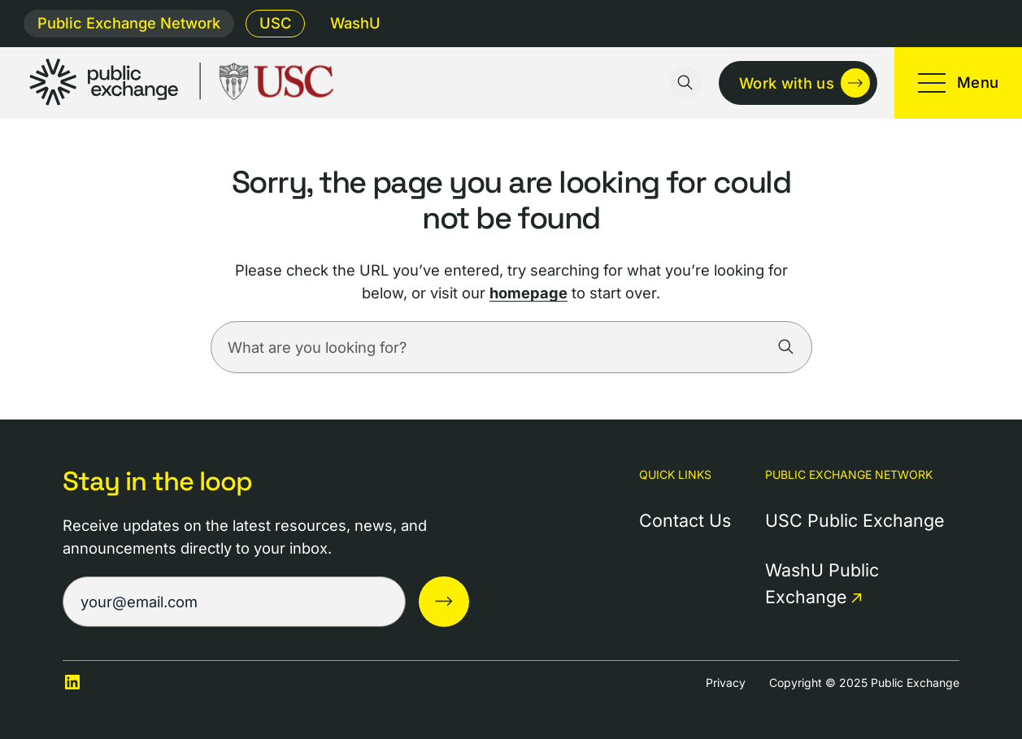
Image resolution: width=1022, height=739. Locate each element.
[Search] (786, 347)
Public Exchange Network (128, 23)
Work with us (786, 83)
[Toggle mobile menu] (958, 83)
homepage (528, 293)
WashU (355, 23)
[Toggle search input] (685, 83)
